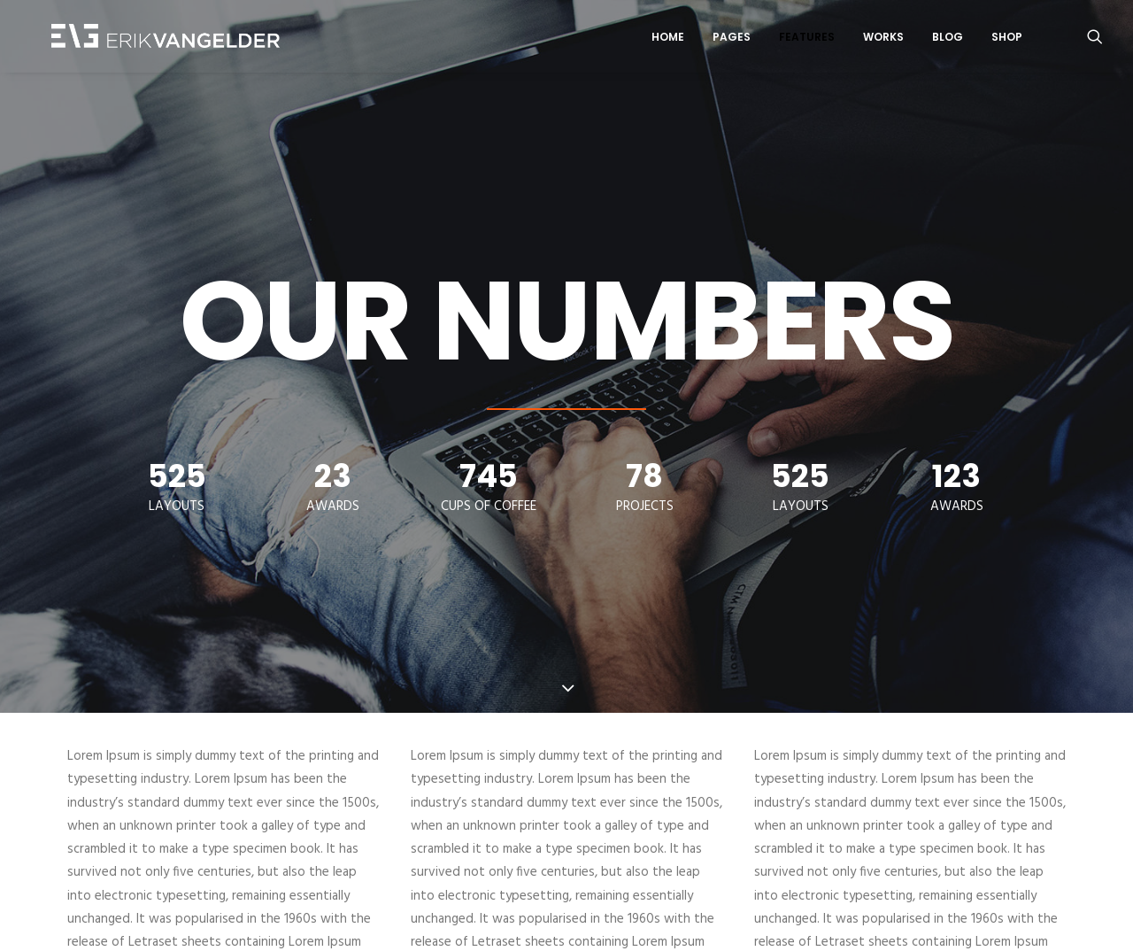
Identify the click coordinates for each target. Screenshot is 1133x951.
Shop (1006, 38)
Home (667, 38)
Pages (732, 38)
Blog (947, 38)
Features (807, 38)
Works (883, 38)
